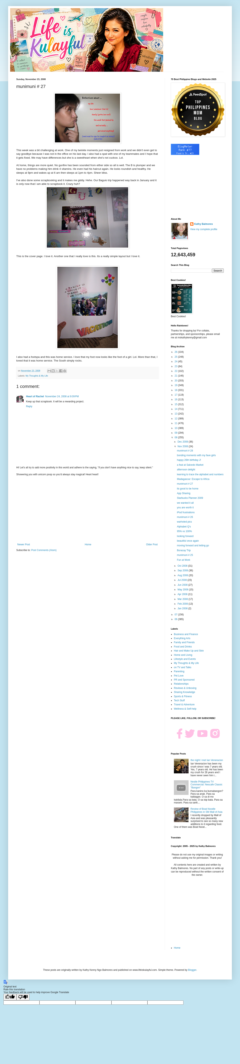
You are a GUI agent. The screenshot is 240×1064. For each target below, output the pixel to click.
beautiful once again (188, 540)
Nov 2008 (183, 446)
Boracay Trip (184, 550)
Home (88, 544)
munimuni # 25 (185, 555)
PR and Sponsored (184, 679)
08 (176, 437)
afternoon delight (186, 469)
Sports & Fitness (183, 696)
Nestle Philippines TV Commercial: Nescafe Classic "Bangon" (207, 784)
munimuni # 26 (185, 517)
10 (176, 428)
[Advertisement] (87, 509)
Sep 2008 (183, 570)
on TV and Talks (182, 667)
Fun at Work (183, 560)
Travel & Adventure (184, 704)
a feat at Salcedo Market (190, 464)
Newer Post (23, 544)
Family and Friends (184, 642)
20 (176, 380)
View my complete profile (203, 229)
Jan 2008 (183, 608)
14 (176, 409)
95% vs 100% (184, 531)
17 (176, 394)
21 (176, 375)
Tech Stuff (179, 700)
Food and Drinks (183, 646)
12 (176, 418)
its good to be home (187, 488)
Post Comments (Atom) (44, 550)
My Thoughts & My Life (37, 376)
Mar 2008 (183, 599)
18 (176, 390)
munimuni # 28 (185, 450)
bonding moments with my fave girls (196, 455)
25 (176, 356)
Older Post (152, 544)
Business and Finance (186, 634)
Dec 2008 (183, 441)
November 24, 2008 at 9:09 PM (62, 396)
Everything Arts (182, 638)
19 (176, 385)
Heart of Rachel (35, 396)
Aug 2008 (183, 575)
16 (176, 399)
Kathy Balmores (203, 224)
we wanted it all (185, 502)
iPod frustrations (186, 512)
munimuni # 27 (185, 483)
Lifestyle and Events (185, 659)
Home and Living (183, 655)
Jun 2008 (183, 584)
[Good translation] (9, 997)
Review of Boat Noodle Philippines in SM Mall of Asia (207, 810)
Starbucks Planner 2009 (190, 498)
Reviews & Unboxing (185, 688)
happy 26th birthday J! (189, 460)
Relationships (181, 683)
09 (176, 432)
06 (176, 619)
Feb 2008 (183, 603)
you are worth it (185, 507)
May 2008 (183, 589)
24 (176, 361)
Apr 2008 (183, 594)
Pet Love (178, 675)
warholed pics (184, 521)
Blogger (192, 970)
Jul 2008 (183, 580)
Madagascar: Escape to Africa (193, 479)
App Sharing (183, 493)
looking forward (185, 536)
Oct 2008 (183, 565)
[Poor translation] (22, 997)
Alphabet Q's (184, 526)
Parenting (179, 671)
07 (176, 614)
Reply (29, 406)
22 (176, 371)
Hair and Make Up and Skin (189, 650)
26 (176, 352)
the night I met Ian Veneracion (207, 760)
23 (176, 366)
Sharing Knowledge (184, 692)
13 (176, 413)
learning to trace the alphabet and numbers (200, 474)
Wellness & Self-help (185, 708)
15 (176, 404)
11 (176, 423)
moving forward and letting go (193, 545)
